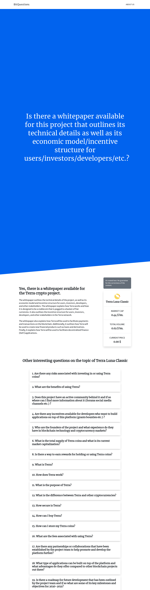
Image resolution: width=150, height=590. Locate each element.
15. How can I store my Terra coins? (53, 526)
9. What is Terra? (42, 464)
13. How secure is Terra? (46, 505)
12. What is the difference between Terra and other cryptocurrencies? (74, 495)
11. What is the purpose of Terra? (51, 485)
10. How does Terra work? (47, 474)
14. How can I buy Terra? (47, 515)
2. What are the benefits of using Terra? (56, 387)
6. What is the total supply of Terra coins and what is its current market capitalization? (71, 442)
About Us (130, 4)
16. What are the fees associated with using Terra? (62, 536)
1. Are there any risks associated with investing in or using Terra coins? (71, 375)
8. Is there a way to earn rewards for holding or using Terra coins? (72, 454)
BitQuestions (21, 4)
